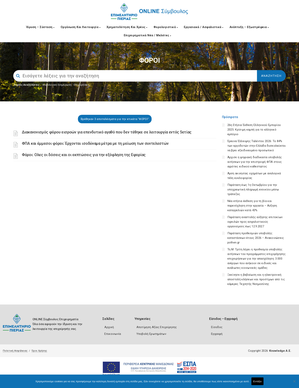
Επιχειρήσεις (81, 84)
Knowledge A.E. (280, 350)
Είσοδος (216, 327)
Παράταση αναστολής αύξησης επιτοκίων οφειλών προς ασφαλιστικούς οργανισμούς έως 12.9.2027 (255, 221)
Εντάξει (257, 381)
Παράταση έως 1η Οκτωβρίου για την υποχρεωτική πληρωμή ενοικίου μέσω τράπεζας (253, 189)
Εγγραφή (216, 334)
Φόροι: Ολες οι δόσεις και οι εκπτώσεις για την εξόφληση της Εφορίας (84, 154)
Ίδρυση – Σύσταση (40, 27)
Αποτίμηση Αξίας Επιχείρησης (156, 327)
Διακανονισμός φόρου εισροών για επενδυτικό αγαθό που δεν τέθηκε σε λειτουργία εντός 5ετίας (107, 132)
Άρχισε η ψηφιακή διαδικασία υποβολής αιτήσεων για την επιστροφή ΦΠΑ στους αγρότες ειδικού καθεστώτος (254, 162)
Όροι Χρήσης (39, 350)
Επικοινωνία (112, 334)
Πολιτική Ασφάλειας (15, 350)
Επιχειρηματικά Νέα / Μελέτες (147, 35)
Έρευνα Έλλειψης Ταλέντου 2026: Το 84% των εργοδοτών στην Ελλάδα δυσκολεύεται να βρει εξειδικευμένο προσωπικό (256, 145)
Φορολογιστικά (166, 27)
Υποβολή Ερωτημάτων (151, 334)
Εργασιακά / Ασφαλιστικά (203, 27)
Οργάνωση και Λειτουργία (81, 27)
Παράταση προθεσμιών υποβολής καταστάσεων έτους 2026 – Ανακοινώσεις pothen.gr (255, 238)
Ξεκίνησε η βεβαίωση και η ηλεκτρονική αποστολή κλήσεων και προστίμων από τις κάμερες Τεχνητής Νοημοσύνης (256, 279)
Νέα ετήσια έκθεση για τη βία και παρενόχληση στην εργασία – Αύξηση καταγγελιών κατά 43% (252, 205)
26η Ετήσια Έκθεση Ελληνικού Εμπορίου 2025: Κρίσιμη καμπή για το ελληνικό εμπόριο (254, 129)
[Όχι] (294, 383)
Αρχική (109, 327)
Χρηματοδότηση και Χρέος (127, 27)
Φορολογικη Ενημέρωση (56, 84)
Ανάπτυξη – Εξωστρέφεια (249, 27)
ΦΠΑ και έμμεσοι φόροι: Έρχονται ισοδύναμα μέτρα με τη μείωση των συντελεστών (95, 143)
